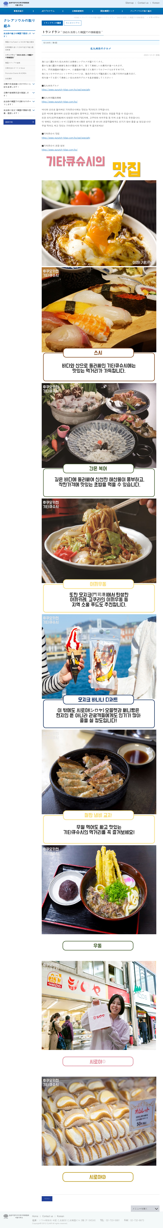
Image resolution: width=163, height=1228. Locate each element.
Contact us (143, 2)
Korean (155, 2)
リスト (47, 1198)
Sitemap (129, 2)
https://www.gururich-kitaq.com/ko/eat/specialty (66, 89)
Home (35, 1216)
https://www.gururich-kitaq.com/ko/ (60, 101)
